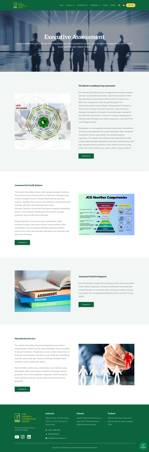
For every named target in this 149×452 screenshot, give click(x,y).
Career (105, 5)
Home (61, 5)
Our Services (82, 5)
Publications (95, 5)
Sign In (130, 5)
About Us (70, 5)
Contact (112, 5)
